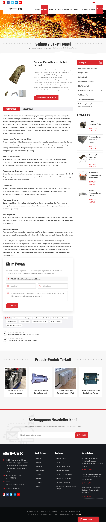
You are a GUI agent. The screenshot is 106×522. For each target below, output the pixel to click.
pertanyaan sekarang (46, 98)
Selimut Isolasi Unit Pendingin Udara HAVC (65, 391)
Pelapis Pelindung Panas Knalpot (95, 192)
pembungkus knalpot (63, 478)
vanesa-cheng (15, 488)
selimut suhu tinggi (63, 466)
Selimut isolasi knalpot (41, 318)
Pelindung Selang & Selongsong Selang (85, 105)
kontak (92, 9)
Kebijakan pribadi (51, 514)
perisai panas (61, 458)
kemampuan (67, 9)
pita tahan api (83, 86)
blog (27, 514)
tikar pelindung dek (63, 482)
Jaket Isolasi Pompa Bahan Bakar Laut (40, 391)
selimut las (60, 462)
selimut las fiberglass (64, 474)
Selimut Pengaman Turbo (95, 123)
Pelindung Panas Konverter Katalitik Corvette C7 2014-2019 (95, 157)
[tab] (11, 109)
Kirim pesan (85, 519)
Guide (51, 9)
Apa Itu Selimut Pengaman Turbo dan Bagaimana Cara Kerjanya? (91, 490)
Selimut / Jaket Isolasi (86, 81)
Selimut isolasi (11, 321)
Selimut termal (24, 321)
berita (38, 478)
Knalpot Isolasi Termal (60, 318)
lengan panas (83, 72)
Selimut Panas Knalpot (14, 325)
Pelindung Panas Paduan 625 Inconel (95, 139)
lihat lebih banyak (93, 129)
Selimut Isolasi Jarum (86, 99)
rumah (37, 9)
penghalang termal (62, 470)
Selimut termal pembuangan (22, 318)
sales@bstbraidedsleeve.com (15, 484)
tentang (84, 9)
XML (41, 514)
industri (39, 466)
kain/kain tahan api (85, 90)
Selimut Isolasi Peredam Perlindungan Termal (91, 391)
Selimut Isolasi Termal (40, 321)
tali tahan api (83, 95)
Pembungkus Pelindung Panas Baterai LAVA (95, 175)
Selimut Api (82, 77)
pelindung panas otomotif (87, 68)
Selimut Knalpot (56, 321)
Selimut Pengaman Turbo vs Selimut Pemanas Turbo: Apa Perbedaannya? (91, 476)
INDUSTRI (57, 9)
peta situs (34, 514)
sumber (76, 9)
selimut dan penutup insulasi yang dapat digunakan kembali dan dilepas (15, 391)
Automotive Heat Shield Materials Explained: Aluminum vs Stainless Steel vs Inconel (92, 462)
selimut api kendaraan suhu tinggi (66, 487)
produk (44, 9)
